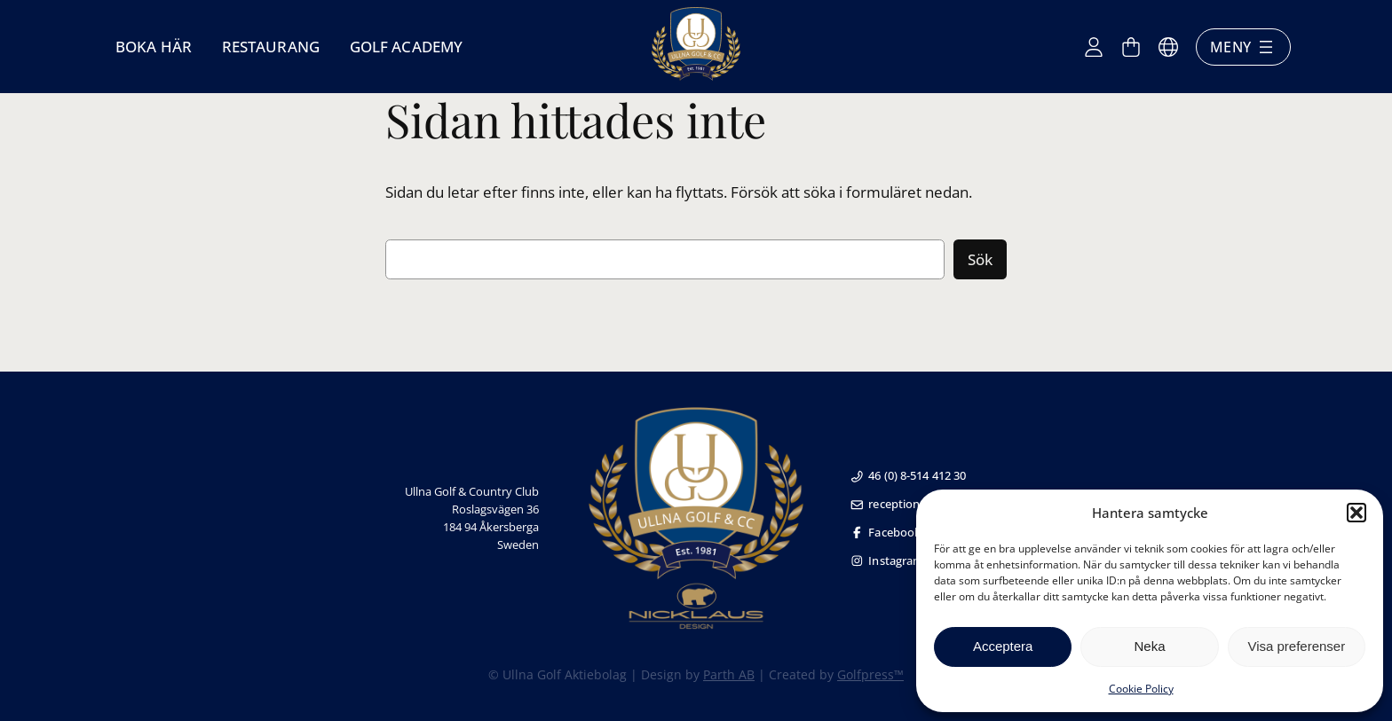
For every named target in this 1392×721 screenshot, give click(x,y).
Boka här (153, 46)
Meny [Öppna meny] (1243, 47)
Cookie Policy (1141, 688)
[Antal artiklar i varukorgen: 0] (1131, 47)
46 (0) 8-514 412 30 (908, 475)
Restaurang (271, 46)
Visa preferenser (1296, 646)
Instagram (887, 560)
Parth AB (729, 674)
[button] (1356, 512)
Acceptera (1003, 646)
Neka (1149, 646)
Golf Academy (406, 46)
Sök (980, 259)
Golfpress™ (870, 674)
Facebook (885, 532)
